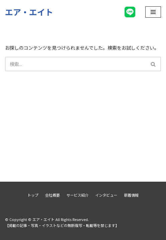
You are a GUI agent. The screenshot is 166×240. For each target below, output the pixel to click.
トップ (32, 195)
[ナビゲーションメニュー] (153, 12)
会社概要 (52, 195)
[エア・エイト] (29, 12)
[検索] (75, 64)
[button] (153, 64)
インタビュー (106, 195)
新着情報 (131, 195)
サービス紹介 (77, 195)
